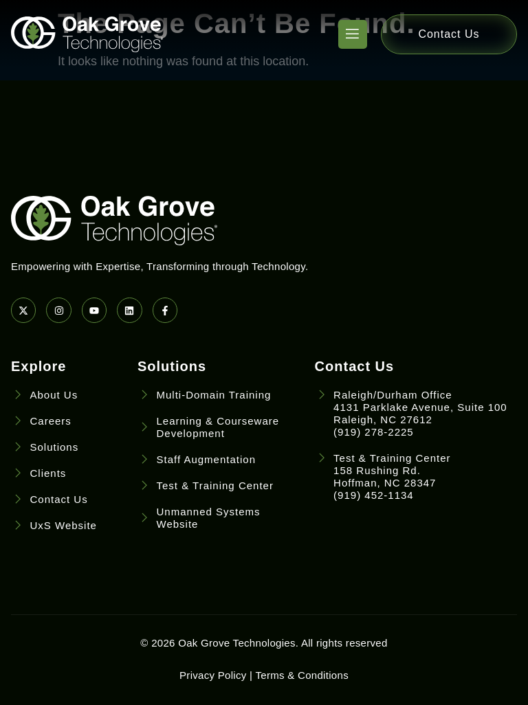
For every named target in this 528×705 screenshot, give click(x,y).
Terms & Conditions (301, 675)
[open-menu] (352, 34)
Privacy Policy (213, 675)
